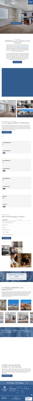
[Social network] (15, 397)
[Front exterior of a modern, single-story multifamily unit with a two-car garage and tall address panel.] (22, 88)
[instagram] (26, 389)
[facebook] (24, 389)
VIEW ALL (4, 170)
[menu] (2, 5)
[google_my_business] (28, 389)
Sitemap (16, 399)
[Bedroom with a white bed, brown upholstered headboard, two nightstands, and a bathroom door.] (22, 77)
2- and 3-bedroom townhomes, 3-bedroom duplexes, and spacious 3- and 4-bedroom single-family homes (18, 47)
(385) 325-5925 (12, 388)
